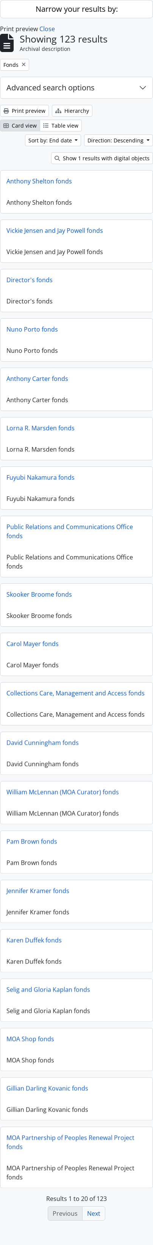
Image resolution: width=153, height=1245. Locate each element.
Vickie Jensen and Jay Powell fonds (54, 230)
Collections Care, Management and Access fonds (75, 693)
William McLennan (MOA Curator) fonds (62, 794)
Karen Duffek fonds (34, 942)
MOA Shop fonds (30, 1041)
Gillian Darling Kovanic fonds (47, 1090)
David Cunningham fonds (42, 745)
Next (93, 1213)
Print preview (24, 110)
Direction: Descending (116, 140)
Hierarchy (72, 110)
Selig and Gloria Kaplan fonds (48, 991)
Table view (60, 125)
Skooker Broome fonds (39, 594)
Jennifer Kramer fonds (37, 893)
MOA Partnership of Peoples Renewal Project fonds (70, 1144)
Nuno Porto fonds (32, 329)
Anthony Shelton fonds (39, 181)
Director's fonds (29, 280)
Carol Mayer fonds (32, 644)
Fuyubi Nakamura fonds (40, 477)
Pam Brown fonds (31, 843)
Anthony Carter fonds (37, 378)
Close (47, 29)
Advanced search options (50, 87)
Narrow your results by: (77, 9)
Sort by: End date (50, 140)
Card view (20, 125)
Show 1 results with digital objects (102, 158)
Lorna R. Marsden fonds (40, 428)
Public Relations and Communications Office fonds (69, 531)
